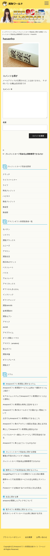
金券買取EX (7, 311)
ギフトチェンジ (9, 300)
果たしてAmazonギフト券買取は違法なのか (20, 429)
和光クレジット (9, 191)
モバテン (6, 229)
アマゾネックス (9, 284)
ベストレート (8, 267)
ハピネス (6, 196)
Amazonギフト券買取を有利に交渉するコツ (20, 404)
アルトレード (8, 278)
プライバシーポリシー (12, 537)
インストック (8, 294)
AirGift (5, 327)
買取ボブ (6, 365)
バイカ (5, 273)
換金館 (5, 212)
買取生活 (6, 256)
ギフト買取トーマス (11, 338)
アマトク (6, 322)
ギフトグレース (9, 360)
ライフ (5, 185)
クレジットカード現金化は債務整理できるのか (21, 461)
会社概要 (28, 537)
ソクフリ (6, 235)
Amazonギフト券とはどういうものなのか (19, 443)
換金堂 (5, 207)
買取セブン (7, 316)
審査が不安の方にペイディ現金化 (16, 456)
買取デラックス (9, 240)
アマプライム (8, 333)
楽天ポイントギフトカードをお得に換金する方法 (22, 513)
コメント (7, 89)
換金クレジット (9, 201)
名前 (4, 122)
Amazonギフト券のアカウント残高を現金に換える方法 (25, 424)
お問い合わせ (41, 537)
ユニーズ (6, 246)
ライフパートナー (10, 180)
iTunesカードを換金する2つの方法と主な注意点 (22, 488)
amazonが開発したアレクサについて (17, 501)
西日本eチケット (9, 262)
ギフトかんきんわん (11, 289)
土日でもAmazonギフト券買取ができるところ (21, 418)
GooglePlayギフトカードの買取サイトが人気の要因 (23, 474)
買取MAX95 (7, 305)
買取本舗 (6, 354)
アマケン (6, 251)
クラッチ (6, 174)
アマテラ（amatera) (11, 343)
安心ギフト (7, 349)
